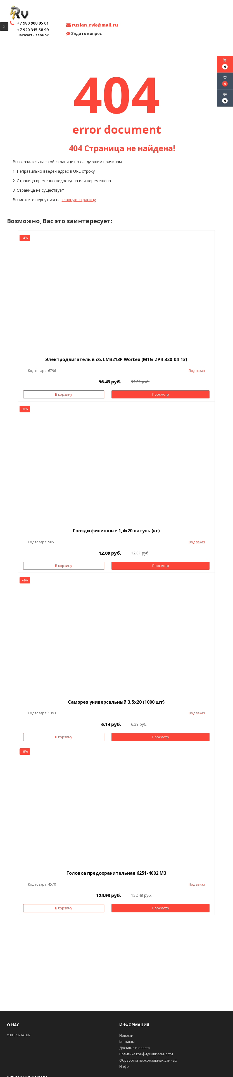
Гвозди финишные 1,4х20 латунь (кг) (116, 531)
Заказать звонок (33, 35)
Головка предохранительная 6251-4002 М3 (116, 873)
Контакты (127, 1041)
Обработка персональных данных (148, 1060)
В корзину (63, 394)
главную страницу (79, 199)
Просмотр (160, 394)
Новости (126, 1035)
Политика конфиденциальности (146, 1054)
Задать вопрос (84, 33)
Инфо (124, 1066)
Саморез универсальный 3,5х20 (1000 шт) (116, 702)
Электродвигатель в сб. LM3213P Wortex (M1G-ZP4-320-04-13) (116, 359)
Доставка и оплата (134, 1047)
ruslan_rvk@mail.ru (92, 25)
